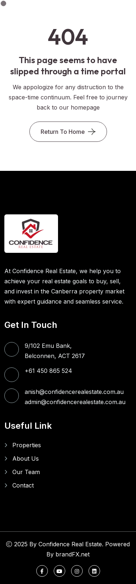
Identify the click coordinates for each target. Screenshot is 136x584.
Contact (23, 485)
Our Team (26, 472)
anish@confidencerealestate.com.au (74, 391)
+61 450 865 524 (48, 370)
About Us (25, 458)
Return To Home (63, 131)
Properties (26, 445)
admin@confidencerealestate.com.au (75, 402)
